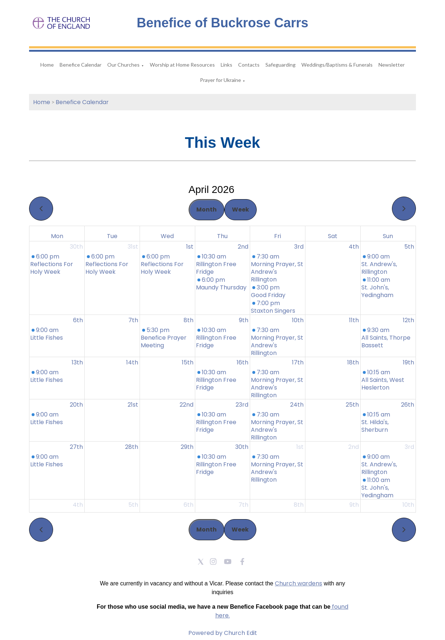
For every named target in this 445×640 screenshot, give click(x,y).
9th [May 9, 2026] (354, 505)
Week (240, 209)
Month (206, 209)
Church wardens (298, 583)
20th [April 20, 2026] (76, 404)
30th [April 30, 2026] (241, 447)
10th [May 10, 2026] (408, 505)
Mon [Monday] (57, 236)
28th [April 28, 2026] (131, 447)
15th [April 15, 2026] (187, 362)
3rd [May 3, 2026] (409, 447)
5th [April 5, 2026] (409, 246)
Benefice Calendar (80, 65)
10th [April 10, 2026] (298, 320)
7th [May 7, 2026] (243, 505)
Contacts (249, 65)
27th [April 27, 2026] (76, 447)
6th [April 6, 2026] (78, 320)
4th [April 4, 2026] (354, 246)
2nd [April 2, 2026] (243, 246)
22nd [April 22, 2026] (186, 404)
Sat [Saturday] (332, 236)
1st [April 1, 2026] (189, 246)
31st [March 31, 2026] (133, 246)
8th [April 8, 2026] (188, 320)
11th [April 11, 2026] (354, 320)
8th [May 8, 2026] (299, 505)
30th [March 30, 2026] (76, 246)
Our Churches (123, 65)
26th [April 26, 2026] (407, 404)
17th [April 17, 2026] (298, 362)
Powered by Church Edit (222, 633)
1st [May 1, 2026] (300, 447)
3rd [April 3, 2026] (299, 246)
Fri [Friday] (277, 236)
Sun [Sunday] (388, 236)
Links (226, 65)
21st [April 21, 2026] (133, 404)
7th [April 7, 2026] (133, 320)
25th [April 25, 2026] (352, 404)
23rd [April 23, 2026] (242, 404)
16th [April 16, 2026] (242, 362)
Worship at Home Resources (182, 65)
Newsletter (391, 65)
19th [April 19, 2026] (408, 362)
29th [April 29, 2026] (187, 447)
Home (47, 65)
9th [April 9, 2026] (243, 320)
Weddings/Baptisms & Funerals (337, 65)
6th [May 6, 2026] (188, 505)
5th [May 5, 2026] (133, 505)
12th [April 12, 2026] (408, 320)
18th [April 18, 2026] (353, 362)
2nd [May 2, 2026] (353, 447)
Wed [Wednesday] (167, 236)
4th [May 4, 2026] (78, 505)
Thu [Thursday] (222, 236)
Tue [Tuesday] (112, 236)
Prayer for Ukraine (220, 80)
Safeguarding (280, 65)
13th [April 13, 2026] (77, 362)
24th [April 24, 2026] (297, 404)
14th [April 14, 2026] (132, 362)
